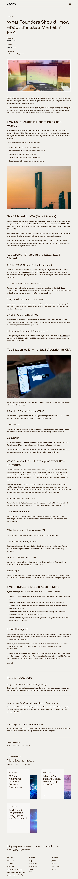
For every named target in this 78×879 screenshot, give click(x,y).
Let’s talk (10, 663)
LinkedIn (16, 746)
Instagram (10, 866)
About (31, 869)
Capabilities (33, 863)
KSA (30, 872)
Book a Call (10, 861)
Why (30, 861)
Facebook (25, 746)
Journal (54, 861)
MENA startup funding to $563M (33, 243)
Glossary (54, 863)
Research (10, 221)
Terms (54, 869)
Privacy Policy (56, 866)
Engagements (33, 866)
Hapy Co (12, 653)
